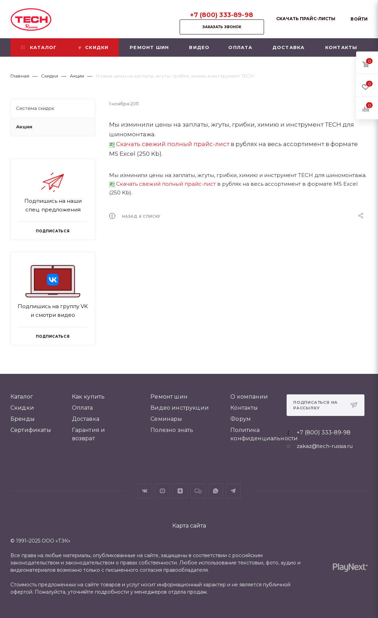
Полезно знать (171, 430)
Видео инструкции (179, 407)
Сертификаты (30, 430)
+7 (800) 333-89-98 (221, 15)
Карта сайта (189, 525)
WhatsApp (215, 490)
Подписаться (53, 336)
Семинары (166, 419)
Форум (240, 419)
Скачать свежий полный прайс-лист (172, 144)
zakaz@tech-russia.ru (325, 446)
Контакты (244, 407)
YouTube (162, 490)
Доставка (85, 419)
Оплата (82, 407)
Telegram (233, 490)
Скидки (22, 407)
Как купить (88, 396)
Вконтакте (144, 490)
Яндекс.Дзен (180, 490)
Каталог (21, 396)
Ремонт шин (169, 396)
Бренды (22, 419)
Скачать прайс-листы (305, 18)
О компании (249, 396)
